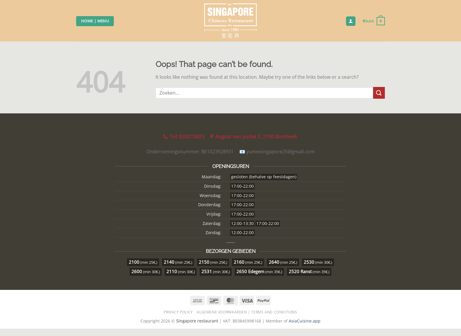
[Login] (350, 21)
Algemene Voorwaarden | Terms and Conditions (247, 312)
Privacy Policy (178, 312)
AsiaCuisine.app (304, 321)
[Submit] (379, 92)
